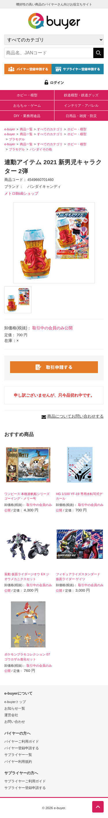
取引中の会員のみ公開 (52, 328)
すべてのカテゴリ (49, 129)
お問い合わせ (14, 721)
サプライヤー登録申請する (25, 788)
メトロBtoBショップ (21, 194)
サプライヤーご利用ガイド (25, 781)
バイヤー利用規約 (18, 761)
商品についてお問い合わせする (75, 416)
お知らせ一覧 (14, 708)
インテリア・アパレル (81, 106)
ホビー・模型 (27, 95)
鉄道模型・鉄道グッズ (81, 95)
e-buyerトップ (15, 702)
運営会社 (11, 715)
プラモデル (17, 139)
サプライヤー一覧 (18, 754)
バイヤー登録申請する (21, 748)
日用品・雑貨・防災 (81, 116)
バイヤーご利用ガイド (21, 741)
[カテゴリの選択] (54, 40)
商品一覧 (26, 129)
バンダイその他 (41, 149)
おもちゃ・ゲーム (27, 106)
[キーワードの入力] (48, 53)
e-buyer (9, 129)
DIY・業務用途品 (27, 116)
